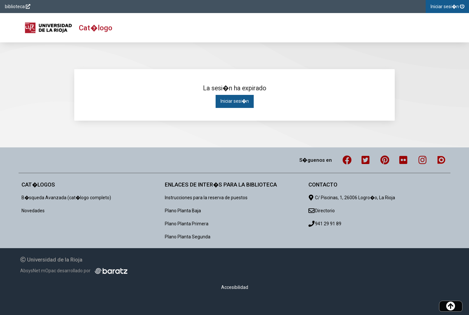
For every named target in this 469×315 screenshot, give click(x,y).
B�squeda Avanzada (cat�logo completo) (66, 197)
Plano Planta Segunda (187, 236)
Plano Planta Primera (186, 223)
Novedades (33, 210)
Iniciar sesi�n (234, 101)
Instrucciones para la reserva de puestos (206, 197)
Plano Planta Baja (183, 210)
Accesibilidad (234, 287)
